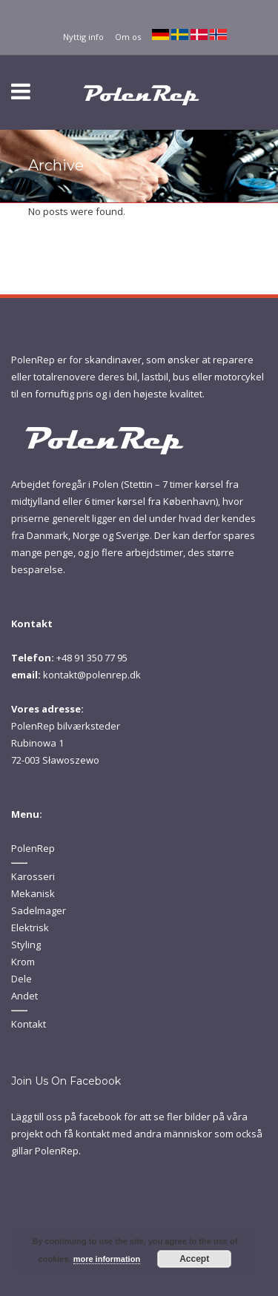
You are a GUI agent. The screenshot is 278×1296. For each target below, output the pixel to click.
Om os (128, 36)
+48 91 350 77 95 (92, 657)
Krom (23, 961)
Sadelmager (38, 910)
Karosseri (33, 876)
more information (106, 1258)
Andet (24, 995)
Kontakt (28, 1024)
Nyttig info (83, 36)
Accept (194, 1259)
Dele (21, 978)
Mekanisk (33, 893)
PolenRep (33, 848)
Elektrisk (30, 927)
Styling (26, 944)
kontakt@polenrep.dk (92, 674)
